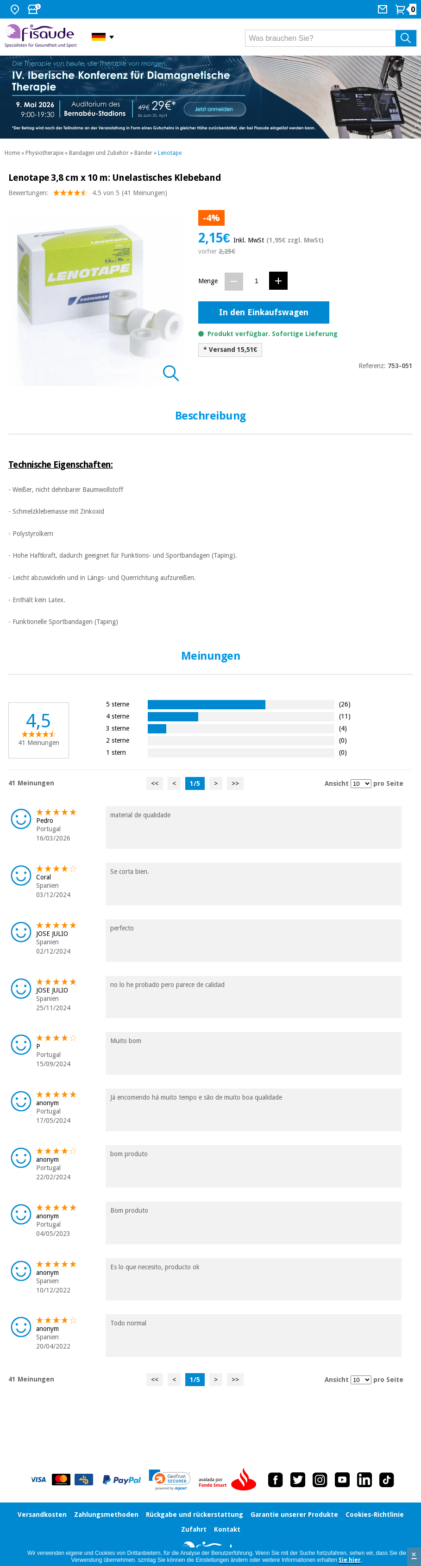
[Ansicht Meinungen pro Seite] (361, 783)
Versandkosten (42, 1514)
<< (154, 783)
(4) (343, 728)
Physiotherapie (44, 153)
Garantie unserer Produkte (294, 1514)
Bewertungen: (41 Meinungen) (87, 195)
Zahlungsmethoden (106, 1514)
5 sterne (117, 703)
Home (12, 153)
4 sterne (117, 716)
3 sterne (117, 728)
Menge (208, 281)
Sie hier (350, 1560)
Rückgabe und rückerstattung (194, 1514)
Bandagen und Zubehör (99, 153)
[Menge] (256, 281)
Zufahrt (194, 1529)
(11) (345, 716)
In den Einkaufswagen (263, 312)
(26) (345, 703)
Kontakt (227, 1529)
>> (235, 783)
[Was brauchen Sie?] (331, 38)
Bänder (143, 153)
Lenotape (170, 153)
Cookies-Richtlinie (375, 1514)
